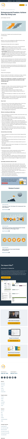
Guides (2, 415)
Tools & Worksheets (4, 419)
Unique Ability (3, 426)
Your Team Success (4, 427)
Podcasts (2, 417)
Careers (2, 386)
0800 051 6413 (13, 373)
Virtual (2, 405)
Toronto (2, 396)
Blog (1, 412)
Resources (2, 9)
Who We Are (3, 384)
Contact (2, 388)
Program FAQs (3, 391)
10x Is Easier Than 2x (4, 431)
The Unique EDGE (3, 434)
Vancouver (2, 403)
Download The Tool (5, 277)
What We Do (3, 383)
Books (2, 414)
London (2, 400)
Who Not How (3, 429)
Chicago (2, 398)
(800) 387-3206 (4, 373)
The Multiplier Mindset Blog (10, 9)
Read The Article (5, 209)
